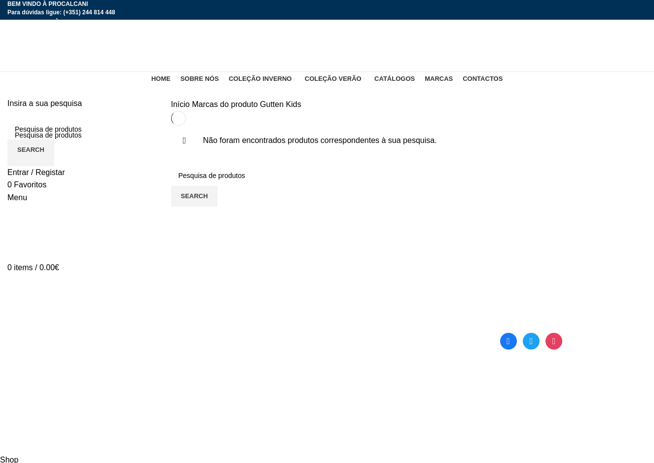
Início (181, 104)
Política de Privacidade (374, 373)
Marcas (184, 391)
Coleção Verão (197, 373)
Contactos (189, 409)
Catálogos (352, 336)
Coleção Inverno (200, 354)
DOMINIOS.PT (253, 447)
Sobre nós (189, 336)
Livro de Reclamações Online (385, 391)
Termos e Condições (370, 354)
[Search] (81, 129)
